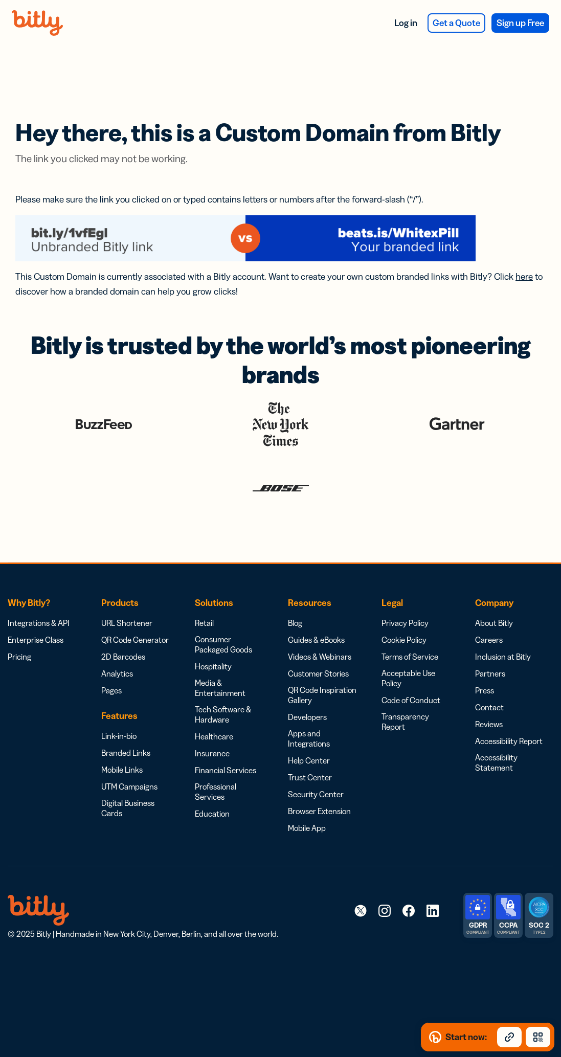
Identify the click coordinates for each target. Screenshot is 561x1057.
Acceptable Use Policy (408, 651)
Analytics (117, 647)
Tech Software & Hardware (223, 688)
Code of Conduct (411, 673)
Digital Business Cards (127, 781)
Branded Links (125, 726)
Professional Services (215, 765)
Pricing (19, 630)
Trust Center (310, 751)
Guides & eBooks (316, 613)
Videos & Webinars (319, 630)
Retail (204, 596)
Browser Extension (319, 784)
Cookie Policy (404, 613)
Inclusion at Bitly (503, 630)
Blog (295, 596)
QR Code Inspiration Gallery (322, 668)
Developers (307, 690)
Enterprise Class (35, 613)
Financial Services (225, 743)
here (524, 250)
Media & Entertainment (220, 661)
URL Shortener (126, 596)
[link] (360, 883)
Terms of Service (410, 630)
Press (484, 664)
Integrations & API (39, 596)
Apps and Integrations (309, 712)
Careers (489, 613)
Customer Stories (318, 647)
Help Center (309, 734)
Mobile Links (122, 743)
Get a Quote (456, 23)
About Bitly (494, 596)
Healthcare (214, 710)
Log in (405, 23)
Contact (489, 681)
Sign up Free (520, 23)
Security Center (316, 767)
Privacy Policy (405, 596)
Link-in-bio (119, 709)
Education (212, 787)
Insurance (212, 727)
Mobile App (307, 801)
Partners (490, 647)
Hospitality (213, 640)
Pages (111, 664)
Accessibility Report (509, 714)
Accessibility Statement (496, 736)
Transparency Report (405, 695)
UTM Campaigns (129, 760)
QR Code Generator (135, 613)
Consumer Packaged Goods (223, 618)
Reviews (489, 697)
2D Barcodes (123, 630)
